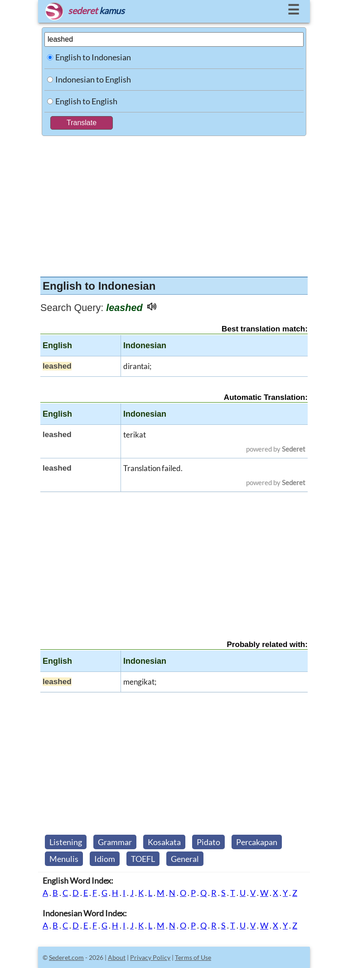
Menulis (63, 859)
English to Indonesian (93, 57)
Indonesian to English (93, 79)
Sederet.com (66, 957)
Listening (65, 842)
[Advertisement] (174, 204)
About (117, 957)
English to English (86, 101)
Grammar (115, 842)
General (185, 859)
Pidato (208, 842)
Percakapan (256, 842)
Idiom (104, 859)
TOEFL (143, 859)
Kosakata (164, 842)
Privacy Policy (150, 957)
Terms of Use (193, 957)
